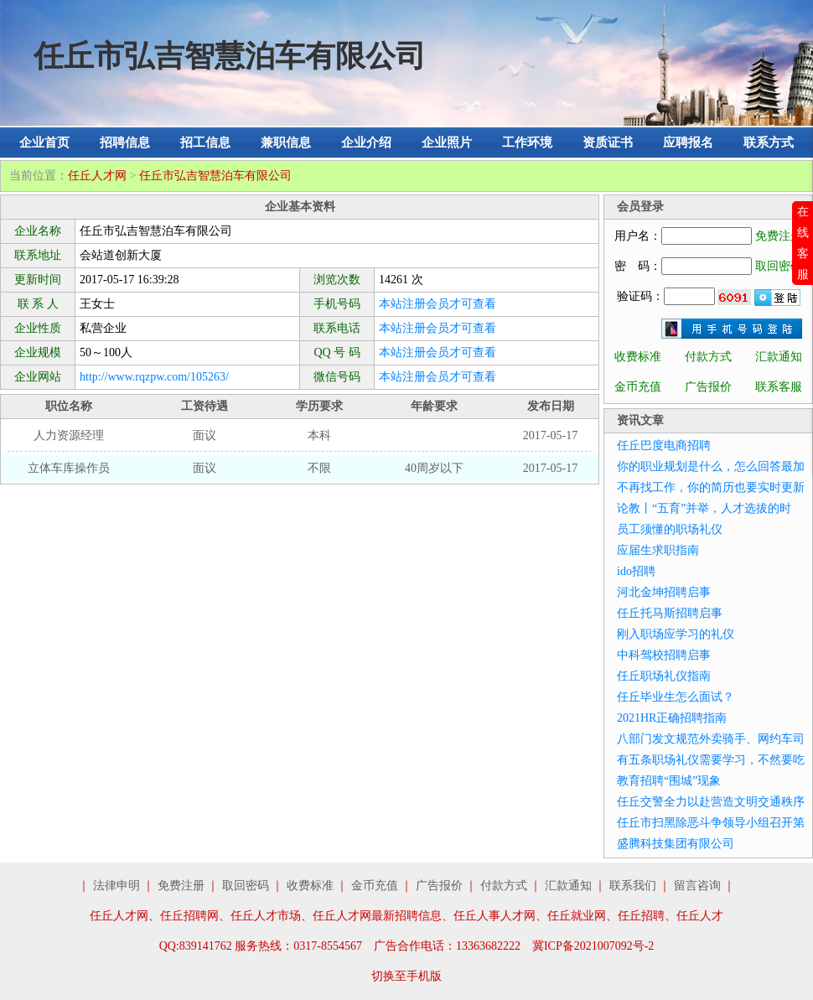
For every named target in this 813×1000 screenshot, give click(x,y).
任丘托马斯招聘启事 (669, 613)
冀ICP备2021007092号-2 (593, 946)
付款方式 (708, 356)
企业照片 (447, 142)
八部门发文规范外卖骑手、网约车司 (711, 739)
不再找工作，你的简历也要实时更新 (711, 487)
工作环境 (527, 142)
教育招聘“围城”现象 (669, 781)
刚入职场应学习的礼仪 (675, 634)
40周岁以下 (434, 468)
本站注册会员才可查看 (437, 304)
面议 (204, 435)
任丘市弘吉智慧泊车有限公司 (215, 175)
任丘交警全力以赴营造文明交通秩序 (711, 801)
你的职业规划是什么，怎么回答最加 (711, 466)
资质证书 (608, 142)
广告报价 (708, 387)
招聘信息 (125, 142)
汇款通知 (778, 356)
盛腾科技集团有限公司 (675, 843)
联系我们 (632, 885)
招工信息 (205, 142)
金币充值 (637, 387)
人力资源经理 (69, 435)
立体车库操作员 (69, 468)
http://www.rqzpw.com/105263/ (154, 376)
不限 (319, 468)
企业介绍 (366, 142)
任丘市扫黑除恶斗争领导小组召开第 (711, 822)
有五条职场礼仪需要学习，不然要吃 (711, 760)
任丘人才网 (97, 175)
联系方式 (768, 142)
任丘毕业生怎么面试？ (675, 697)
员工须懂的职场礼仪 (669, 529)
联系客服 (778, 387)
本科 (319, 435)
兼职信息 (286, 142)
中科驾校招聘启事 (664, 655)
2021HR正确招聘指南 (672, 718)
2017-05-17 (550, 435)
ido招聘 (636, 571)
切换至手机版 (406, 976)
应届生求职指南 (658, 550)
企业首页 (44, 142)
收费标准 (637, 356)
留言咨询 (697, 885)
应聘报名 (688, 142)
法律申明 (116, 885)
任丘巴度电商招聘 (664, 445)
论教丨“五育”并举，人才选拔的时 (704, 508)
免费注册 (778, 236)
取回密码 (778, 266)
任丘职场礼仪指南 (664, 676)
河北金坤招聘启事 (664, 592)
